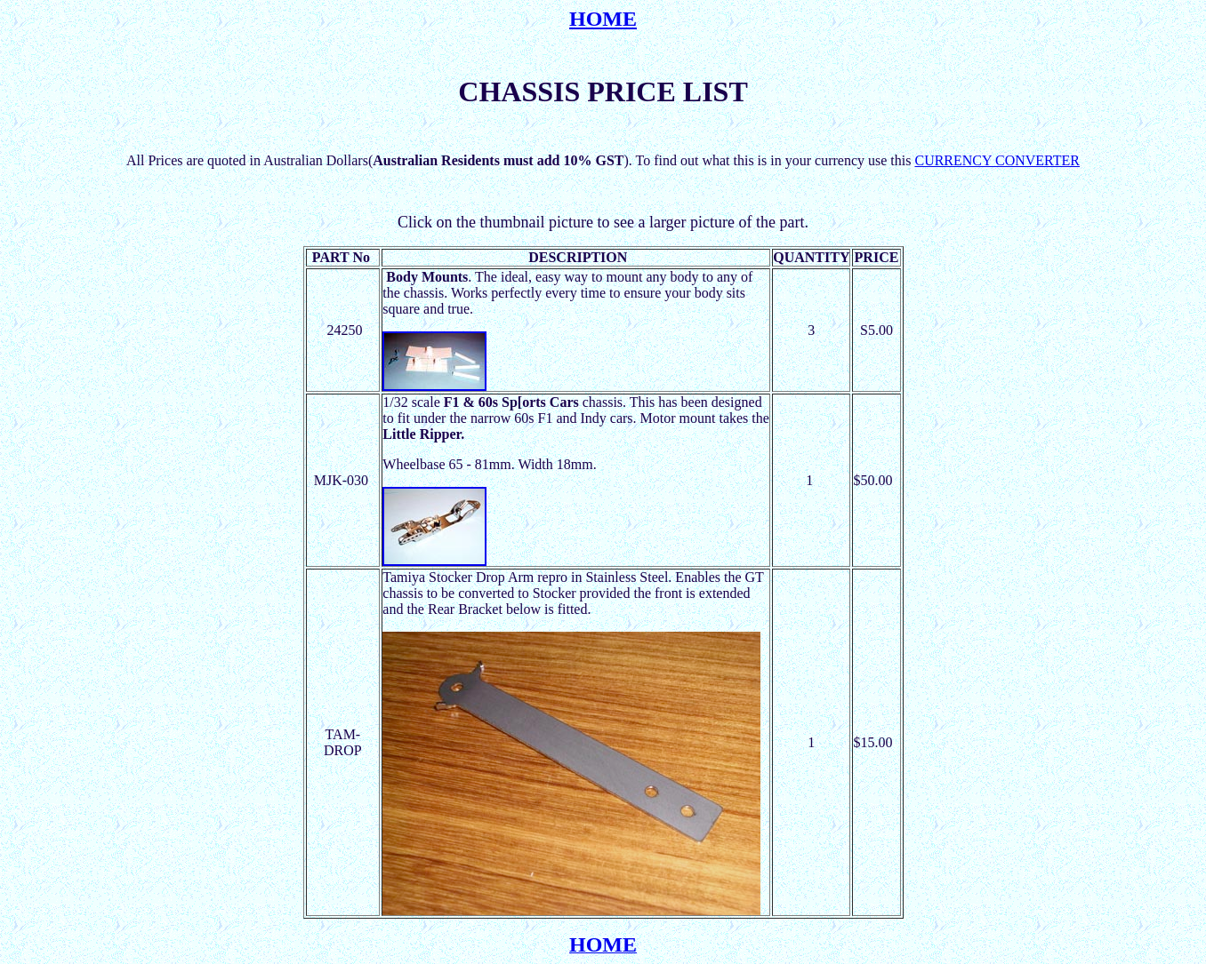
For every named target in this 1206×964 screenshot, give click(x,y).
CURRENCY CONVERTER (997, 160)
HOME (603, 18)
